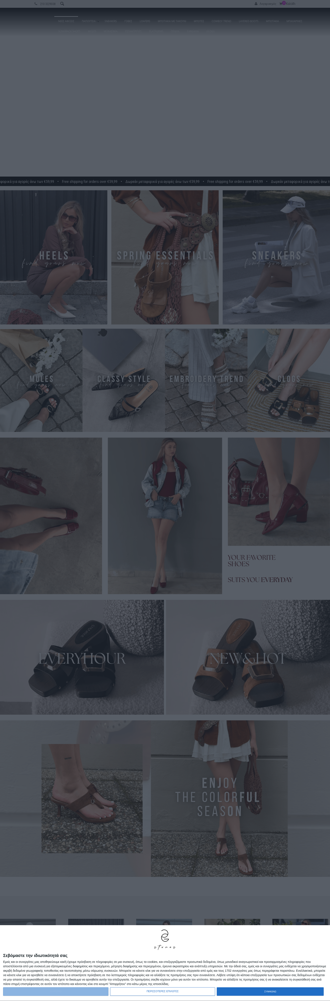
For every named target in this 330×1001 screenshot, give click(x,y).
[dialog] (165, 963)
